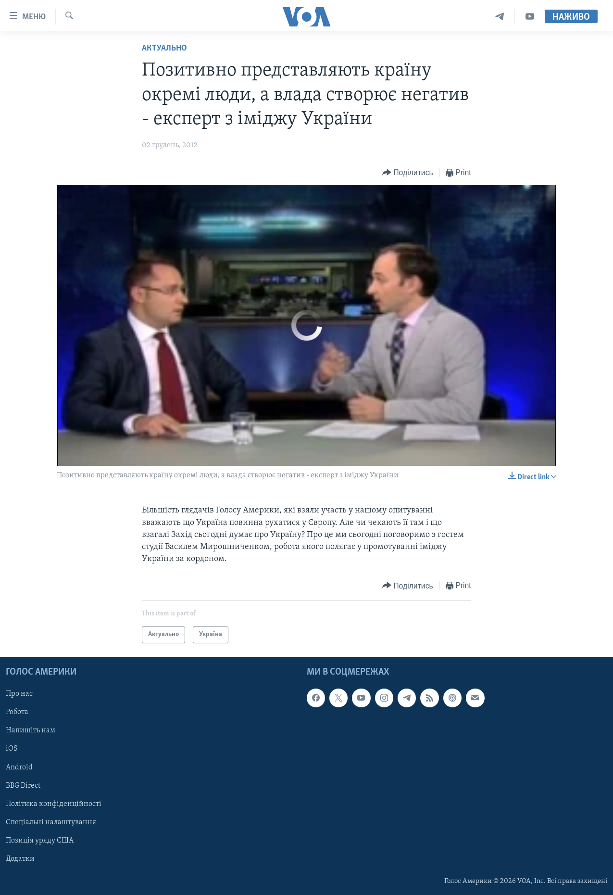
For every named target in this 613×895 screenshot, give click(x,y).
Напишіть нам (30, 730)
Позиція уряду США (40, 840)
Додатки (20, 858)
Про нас (19, 694)
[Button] (407, 172)
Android (19, 767)
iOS (12, 749)
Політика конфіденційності (53, 803)
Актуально (164, 48)
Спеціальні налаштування (51, 822)
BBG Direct (23, 785)
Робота (17, 712)
